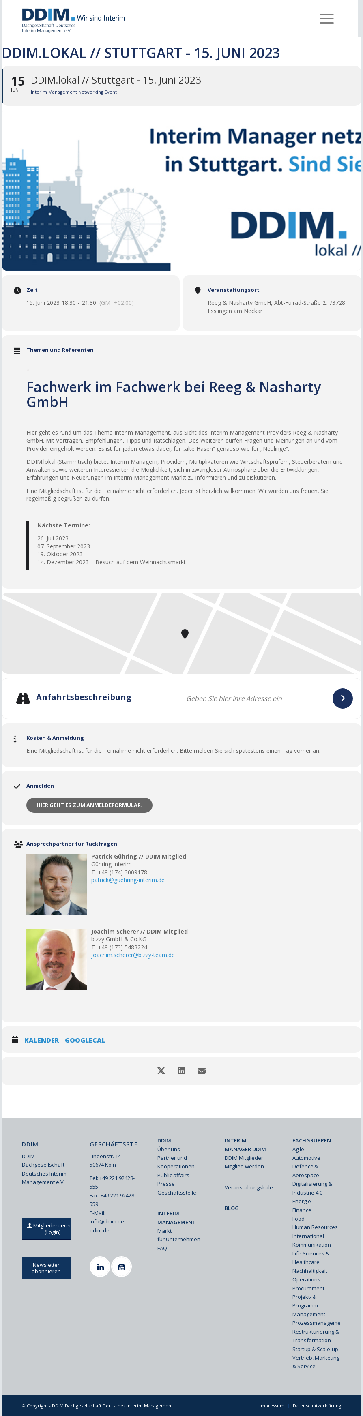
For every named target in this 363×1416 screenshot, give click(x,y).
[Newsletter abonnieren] (46, 1268)
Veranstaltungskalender (249, 1187)
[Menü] (326, 18)
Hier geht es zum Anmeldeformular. (89, 805)
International (308, 1236)
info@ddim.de (107, 1221)
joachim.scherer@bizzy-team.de (133, 955)
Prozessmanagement (316, 1322)
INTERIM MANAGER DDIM (245, 1145)
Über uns (168, 1149)
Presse (166, 1183)
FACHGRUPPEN (311, 1140)
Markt (164, 1230)
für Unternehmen (178, 1239)
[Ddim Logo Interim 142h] (74, 18)
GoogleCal (85, 1041)
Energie (301, 1201)
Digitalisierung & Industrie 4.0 (312, 1188)
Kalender (41, 1041)
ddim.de (100, 1230)
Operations (306, 1279)
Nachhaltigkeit (309, 1271)
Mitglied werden (244, 1166)
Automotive (306, 1157)
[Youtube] (122, 1266)
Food (298, 1218)
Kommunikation (311, 1244)
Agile (298, 1149)
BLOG (232, 1208)
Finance (301, 1210)
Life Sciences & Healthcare (310, 1258)
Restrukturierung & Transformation (315, 1336)
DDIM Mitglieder (244, 1157)
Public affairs (173, 1175)
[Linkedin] (101, 1266)
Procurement (308, 1288)
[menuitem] (326, 18)
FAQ (162, 1248)
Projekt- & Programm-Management (308, 1305)
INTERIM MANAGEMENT (176, 1217)
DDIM (164, 1140)
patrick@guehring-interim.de (128, 880)
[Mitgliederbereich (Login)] (52, 1229)
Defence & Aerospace (305, 1170)
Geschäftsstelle (176, 1192)
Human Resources (315, 1227)
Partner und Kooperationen (176, 1162)
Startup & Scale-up (315, 1349)
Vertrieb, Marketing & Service (315, 1362)
